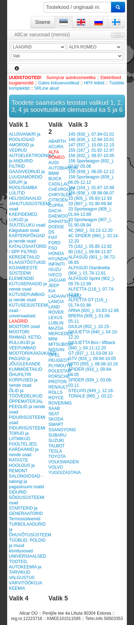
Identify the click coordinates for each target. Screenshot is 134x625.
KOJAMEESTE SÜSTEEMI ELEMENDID (23, 273)
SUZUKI (56, 440)
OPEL (54, 355)
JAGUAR (57, 280)
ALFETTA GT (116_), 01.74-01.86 (88, 302)
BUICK (55, 178)
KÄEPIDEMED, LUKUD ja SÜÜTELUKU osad (27, 220)
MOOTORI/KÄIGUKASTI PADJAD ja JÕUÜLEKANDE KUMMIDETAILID (28, 361)
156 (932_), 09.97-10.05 (91, 155)
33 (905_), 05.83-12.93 (90, 198)
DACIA (55, 210)
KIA (52, 290)
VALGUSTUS (22, 577)
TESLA (55, 451)
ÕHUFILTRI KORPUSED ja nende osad (23, 380)
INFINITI (57, 264)
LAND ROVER (56, 309)
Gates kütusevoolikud (58, 82)
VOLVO (56, 467)
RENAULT (58, 387)
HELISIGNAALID (25, 198)
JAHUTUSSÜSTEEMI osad (28, 206)
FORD (55, 242)
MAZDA (56, 328)
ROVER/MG (60, 403)
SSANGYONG (62, 429)
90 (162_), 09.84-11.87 (90, 251)
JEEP (54, 285)
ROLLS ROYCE (56, 395)
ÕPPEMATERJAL (26, 401)
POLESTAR (60, 371)
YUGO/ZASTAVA (65, 472)
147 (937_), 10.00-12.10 (91, 144)
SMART (56, 424)
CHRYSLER (60, 194)
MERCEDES (61, 333)
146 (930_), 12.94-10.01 (91, 139)
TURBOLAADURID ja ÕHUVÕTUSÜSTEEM (28, 529)
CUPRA (56, 205)
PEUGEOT (59, 360)
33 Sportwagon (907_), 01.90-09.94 (90, 222)
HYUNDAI (58, 258)
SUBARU (57, 435)
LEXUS (56, 317)
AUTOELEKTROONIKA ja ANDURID (28, 158)
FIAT (53, 237)
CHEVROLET (62, 189)
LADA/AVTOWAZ (65, 296)
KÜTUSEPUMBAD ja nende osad (27, 297)
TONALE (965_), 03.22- (91, 396)
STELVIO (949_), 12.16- (91, 390)
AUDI (54, 162)
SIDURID (17, 492)
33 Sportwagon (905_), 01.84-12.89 (90, 212)
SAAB (54, 408)
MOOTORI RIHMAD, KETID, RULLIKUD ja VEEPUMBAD (25, 339)
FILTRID (17, 166)
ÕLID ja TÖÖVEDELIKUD (26, 393)
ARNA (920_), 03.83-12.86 (93, 310)
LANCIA (56, 301)
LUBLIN (56, 323)
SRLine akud (46, 88)
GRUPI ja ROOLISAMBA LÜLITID (23, 188)
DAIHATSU (59, 221)
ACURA (56, 146)
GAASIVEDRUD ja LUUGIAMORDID (27, 174)
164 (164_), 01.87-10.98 (91, 187)
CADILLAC (59, 184)
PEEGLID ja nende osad (27, 409)
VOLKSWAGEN (64, 461)
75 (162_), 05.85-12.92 (90, 246)
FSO (53, 248)
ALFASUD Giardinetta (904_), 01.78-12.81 (89, 270)
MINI (53, 339)
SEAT (54, 413)
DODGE (56, 226)
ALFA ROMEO (57, 155)
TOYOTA (57, 456)
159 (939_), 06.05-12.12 (91, 171)
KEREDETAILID (24, 257)
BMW (54, 173)
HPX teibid (94, 82)
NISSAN (57, 349)
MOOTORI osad (24, 326)
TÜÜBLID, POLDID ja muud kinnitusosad (27, 545)
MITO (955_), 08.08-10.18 (93, 363)
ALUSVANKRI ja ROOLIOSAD (24, 137)
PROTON (58, 381)
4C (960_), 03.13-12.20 (90, 230)
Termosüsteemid (24, 518)
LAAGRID (18, 321)
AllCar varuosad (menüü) (42, 34)
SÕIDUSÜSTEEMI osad (26, 500)
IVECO (55, 274)
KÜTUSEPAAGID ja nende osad (28, 286)
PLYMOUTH (60, 365)
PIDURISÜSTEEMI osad (27, 420)
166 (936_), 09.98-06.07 (91, 193)
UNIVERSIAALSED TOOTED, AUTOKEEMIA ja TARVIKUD (27, 564)
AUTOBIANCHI (63, 168)
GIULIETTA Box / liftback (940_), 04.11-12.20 (91, 345)
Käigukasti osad (24, 230)
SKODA (56, 419)
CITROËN (58, 200)
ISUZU (55, 269)
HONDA (56, 253)
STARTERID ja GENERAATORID (26, 511)
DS (52, 232)
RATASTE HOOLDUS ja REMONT (22, 465)
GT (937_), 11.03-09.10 (90, 353)
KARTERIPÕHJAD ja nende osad (27, 238)
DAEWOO (58, 216)
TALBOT (57, 445)
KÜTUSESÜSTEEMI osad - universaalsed (28, 310)
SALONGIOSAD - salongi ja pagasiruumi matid (26, 481)
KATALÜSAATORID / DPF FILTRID (27, 249)
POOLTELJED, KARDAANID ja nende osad (24, 449)
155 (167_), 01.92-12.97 (91, 150)
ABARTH (57, 141)
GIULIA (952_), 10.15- (89, 326)
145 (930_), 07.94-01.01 (91, 134)
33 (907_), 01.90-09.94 (90, 203)
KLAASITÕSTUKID (27, 262)
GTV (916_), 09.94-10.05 (92, 358)
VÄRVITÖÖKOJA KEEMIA (25, 585)
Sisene (42, 22)
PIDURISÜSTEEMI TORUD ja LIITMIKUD (27, 433)
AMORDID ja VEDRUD (21, 147)
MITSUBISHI (61, 344)
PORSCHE (59, 376)
